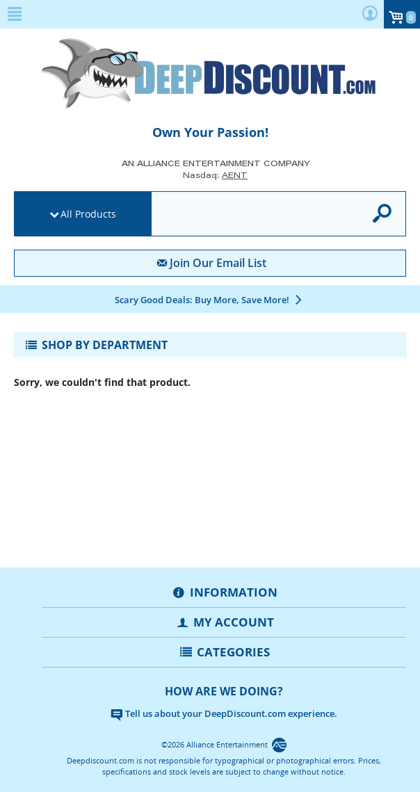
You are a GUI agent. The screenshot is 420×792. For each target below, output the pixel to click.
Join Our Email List (210, 262)
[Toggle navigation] (210, 344)
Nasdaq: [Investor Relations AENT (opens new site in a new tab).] (215, 175)
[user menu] (370, 14)
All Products (88, 213)
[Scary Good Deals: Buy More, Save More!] (210, 299)
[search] (253, 214)
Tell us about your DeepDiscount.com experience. (224, 713)
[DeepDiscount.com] (210, 74)
